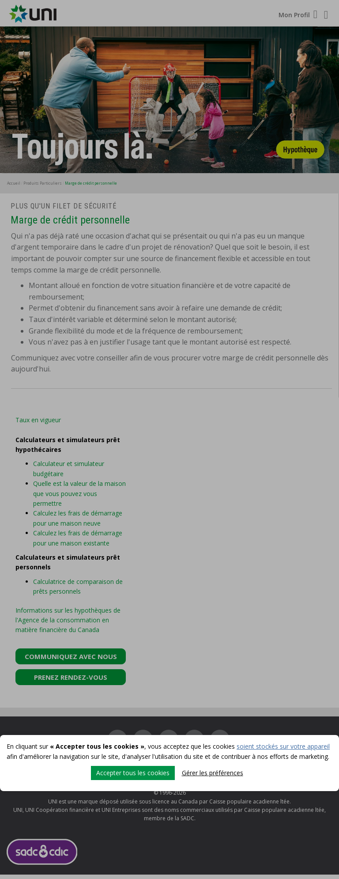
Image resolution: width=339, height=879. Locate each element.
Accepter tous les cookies (133, 773)
